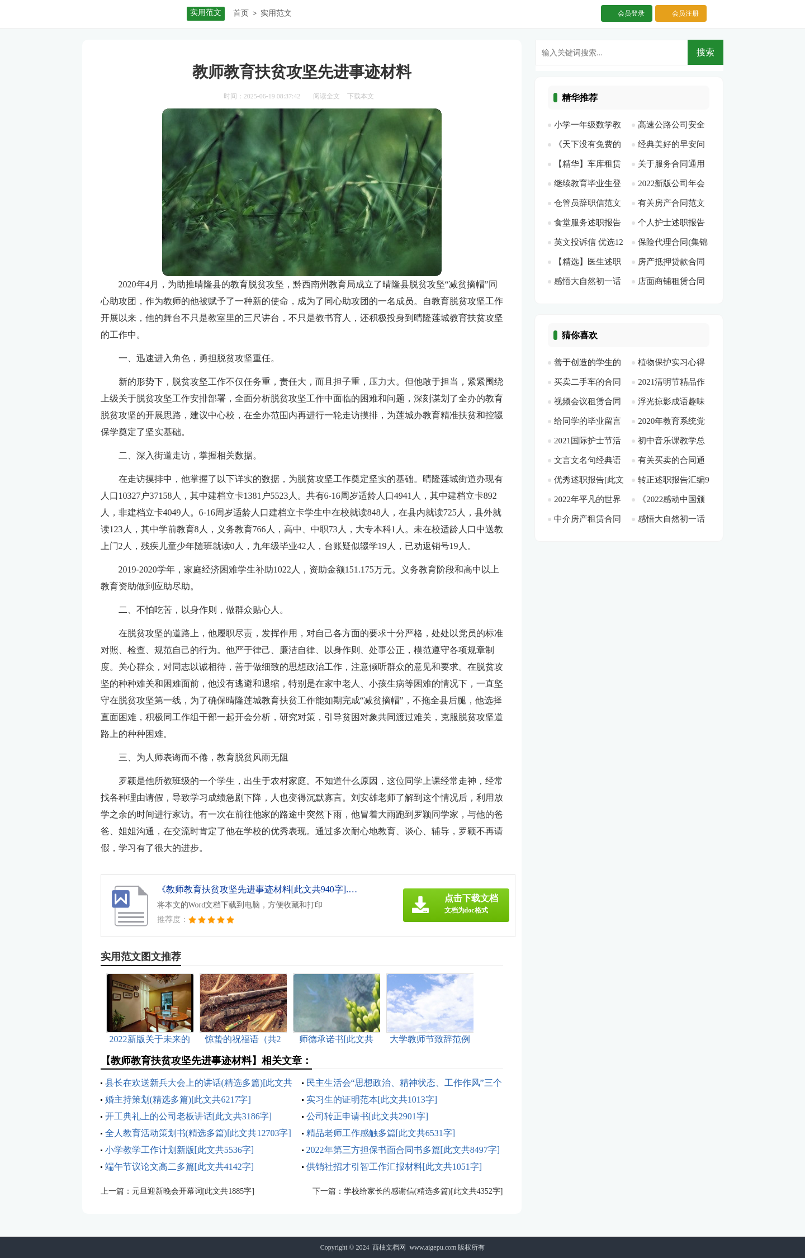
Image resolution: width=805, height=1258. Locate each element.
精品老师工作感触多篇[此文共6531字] (381, 1133)
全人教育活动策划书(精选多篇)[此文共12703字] (198, 1133)
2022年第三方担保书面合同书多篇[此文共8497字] (403, 1150)
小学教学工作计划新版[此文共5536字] (179, 1150)
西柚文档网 (389, 1247)
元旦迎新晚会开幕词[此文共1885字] (193, 1191)
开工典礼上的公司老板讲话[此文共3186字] (188, 1116)
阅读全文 (326, 96)
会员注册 (685, 13)
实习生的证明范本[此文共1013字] (372, 1099)
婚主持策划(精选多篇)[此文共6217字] (178, 1099)
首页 (241, 13)
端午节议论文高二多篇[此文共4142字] (179, 1166)
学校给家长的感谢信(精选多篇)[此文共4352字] (423, 1191)
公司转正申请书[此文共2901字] (367, 1116)
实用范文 (276, 13)
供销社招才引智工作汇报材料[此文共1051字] (394, 1166)
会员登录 (631, 13)
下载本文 (360, 96)
